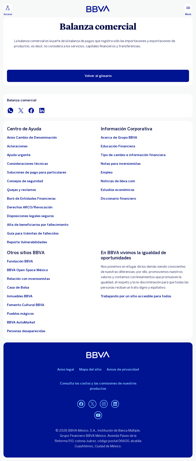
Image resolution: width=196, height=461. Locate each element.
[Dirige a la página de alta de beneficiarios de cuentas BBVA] (37, 224)
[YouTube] (98, 415)
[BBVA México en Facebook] (31, 110)
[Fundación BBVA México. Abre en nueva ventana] (20, 261)
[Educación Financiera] (118, 146)
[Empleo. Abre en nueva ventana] (106, 172)
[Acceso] (7, 9)
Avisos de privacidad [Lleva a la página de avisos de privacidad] (123, 369)
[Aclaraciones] (17, 146)
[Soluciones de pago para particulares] (36, 172)
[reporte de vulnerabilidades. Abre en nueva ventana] (27, 242)
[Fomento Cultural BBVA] (25, 305)
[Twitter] (92, 404)
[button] (98, 76)
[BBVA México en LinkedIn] (41, 110)
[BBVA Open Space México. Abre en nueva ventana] (27, 270)
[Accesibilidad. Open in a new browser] (136, 296)
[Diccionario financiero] (118, 198)
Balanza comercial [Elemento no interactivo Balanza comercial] (21, 100)
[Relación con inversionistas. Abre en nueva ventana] (28, 278)
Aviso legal (65, 369)
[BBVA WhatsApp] (10, 110)
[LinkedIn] (115, 404)
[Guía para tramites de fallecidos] (33, 233)
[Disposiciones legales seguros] (30, 216)
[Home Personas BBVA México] (98, 8)
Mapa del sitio (90, 369)
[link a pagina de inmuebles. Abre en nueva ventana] (19, 296)
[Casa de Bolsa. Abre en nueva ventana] (18, 287)
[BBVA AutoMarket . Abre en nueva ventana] (21, 322)
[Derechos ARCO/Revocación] (29, 207)
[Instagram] (104, 404)
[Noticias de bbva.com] (118, 181)
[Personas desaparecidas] (26, 331)
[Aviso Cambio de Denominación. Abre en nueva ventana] (32, 137)
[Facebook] (81, 404)
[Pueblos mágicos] (20, 313)
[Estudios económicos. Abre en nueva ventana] (117, 189)
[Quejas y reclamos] (21, 189)
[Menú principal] (188, 9)
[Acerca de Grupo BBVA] (119, 137)
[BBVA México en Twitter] (20, 110)
